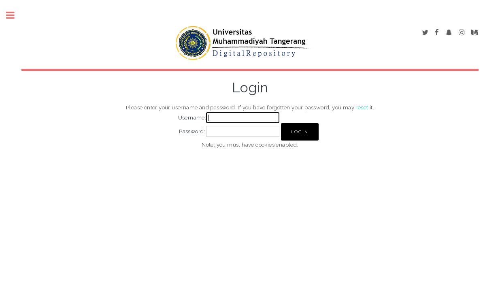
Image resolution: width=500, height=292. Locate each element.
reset (361, 107)
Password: (192, 131)
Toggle (14, 15)
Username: (192, 117)
